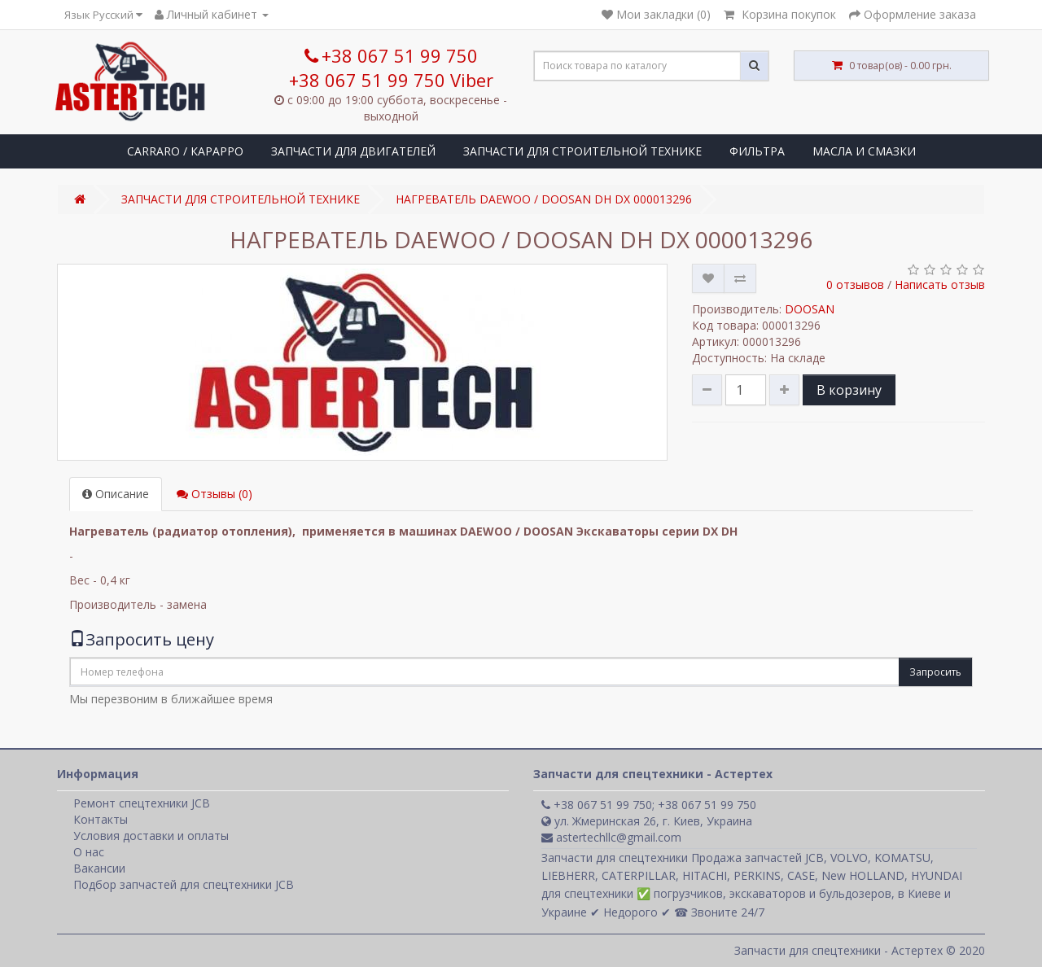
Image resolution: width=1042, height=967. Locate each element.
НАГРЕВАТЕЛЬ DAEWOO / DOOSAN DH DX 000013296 (544, 199)
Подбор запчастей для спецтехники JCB (183, 884)
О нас (88, 852)
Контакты (100, 819)
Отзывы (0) (214, 493)
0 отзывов (855, 284)
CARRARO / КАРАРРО (185, 151)
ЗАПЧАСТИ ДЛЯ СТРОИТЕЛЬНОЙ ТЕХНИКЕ (582, 151)
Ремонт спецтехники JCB (141, 803)
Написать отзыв (940, 284)
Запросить (935, 672)
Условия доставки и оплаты (151, 835)
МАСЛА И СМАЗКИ (864, 151)
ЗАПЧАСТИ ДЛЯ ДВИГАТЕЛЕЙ (353, 151)
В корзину (849, 390)
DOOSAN (809, 309)
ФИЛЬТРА (757, 151)
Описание (115, 493)
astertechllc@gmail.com (611, 837)
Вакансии (99, 868)
